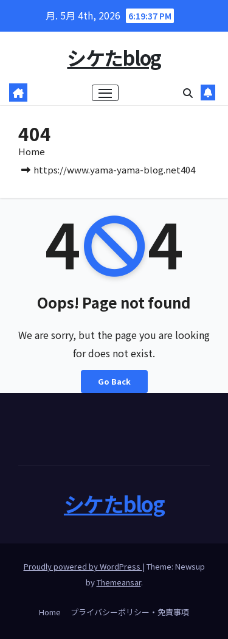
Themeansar (119, 582)
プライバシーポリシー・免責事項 (130, 612)
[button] (188, 92)
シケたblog (114, 57)
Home (31, 151)
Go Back (114, 381)
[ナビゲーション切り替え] (105, 93)
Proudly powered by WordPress (83, 566)
